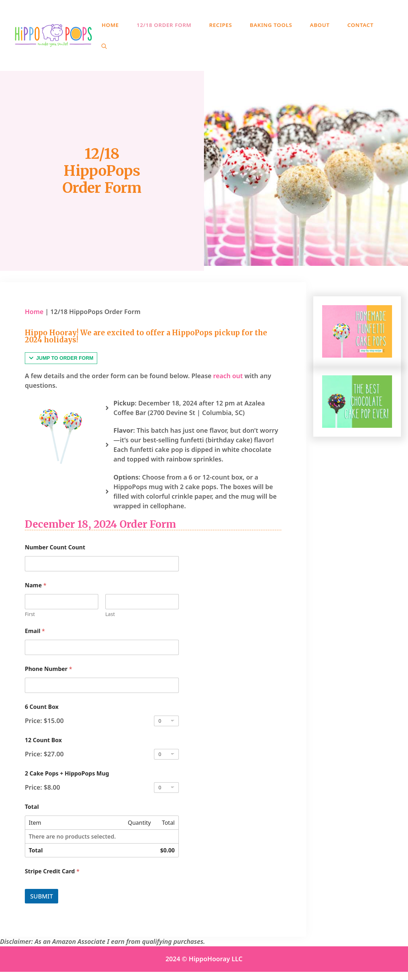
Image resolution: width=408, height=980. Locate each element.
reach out (228, 375)
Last (110, 614)
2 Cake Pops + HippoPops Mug (67, 773)
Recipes (220, 24)
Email (35, 631)
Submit (41, 896)
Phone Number (48, 669)
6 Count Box (42, 707)
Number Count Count (55, 547)
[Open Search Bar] (104, 46)
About (320, 24)
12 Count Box (43, 740)
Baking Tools (271, 24)
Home (110, 24)
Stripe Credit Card (52, 871)
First (30, 614)
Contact (360, 24)
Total (32, 806)
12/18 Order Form (164, 24)
